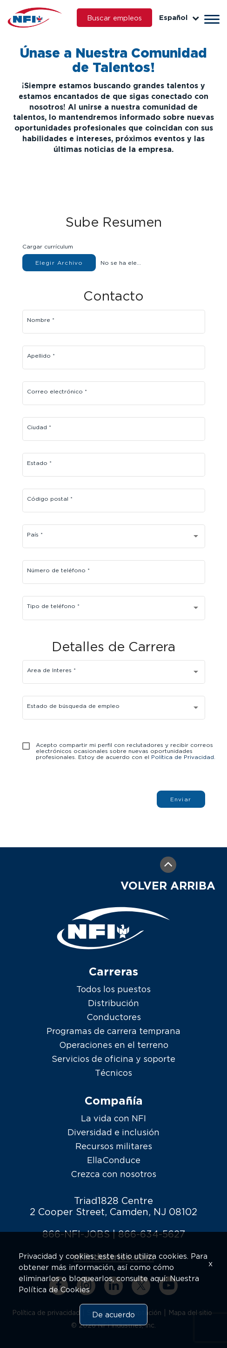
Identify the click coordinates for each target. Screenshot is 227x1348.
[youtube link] (168, 1285)
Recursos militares (113, 1146)
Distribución (113, 1003)
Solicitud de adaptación (124, 1312)
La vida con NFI (113, 1118)
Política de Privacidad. (183, 757)
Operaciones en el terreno (113, 1044)
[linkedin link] (113, 1285)
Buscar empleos (114, 17)
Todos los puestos (113, 989)
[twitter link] (141, 1285)
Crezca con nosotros (113, 1174)
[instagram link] (86, 1285)
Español (179, 17)
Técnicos (113, 1072)
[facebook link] (58, 1285)
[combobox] (113, 538)
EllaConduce (113, 1160)
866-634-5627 (151, 1234)
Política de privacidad (46, 1312)
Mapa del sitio (190, 1312)
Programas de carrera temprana (113, 1031)
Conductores (114, 1017)
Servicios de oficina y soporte (113, 1058)
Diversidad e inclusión (113, 1132)
